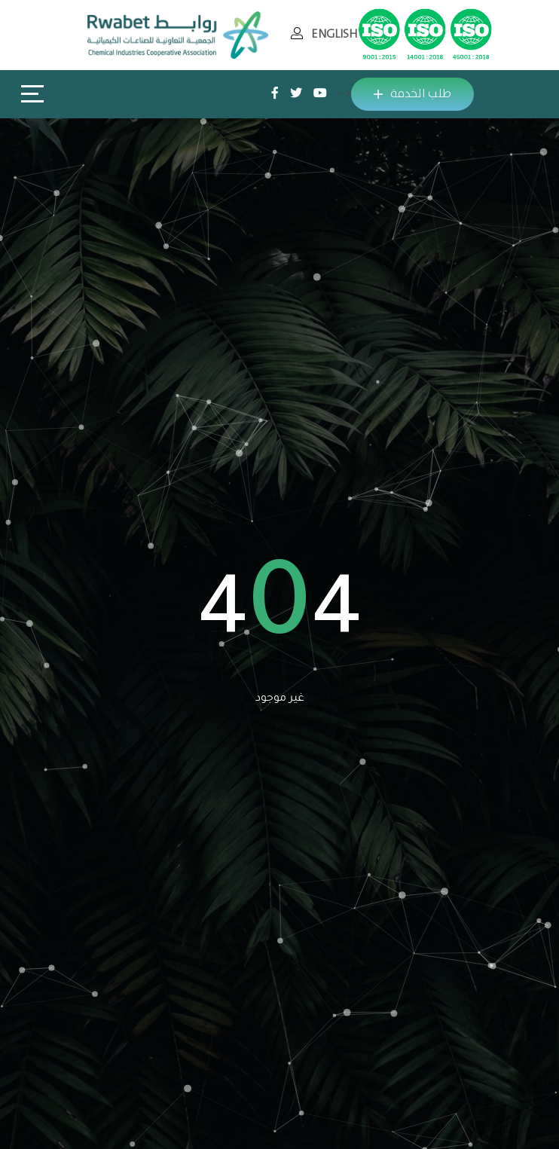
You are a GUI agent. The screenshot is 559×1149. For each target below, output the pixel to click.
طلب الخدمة (412, 93)
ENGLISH (334, 34)
